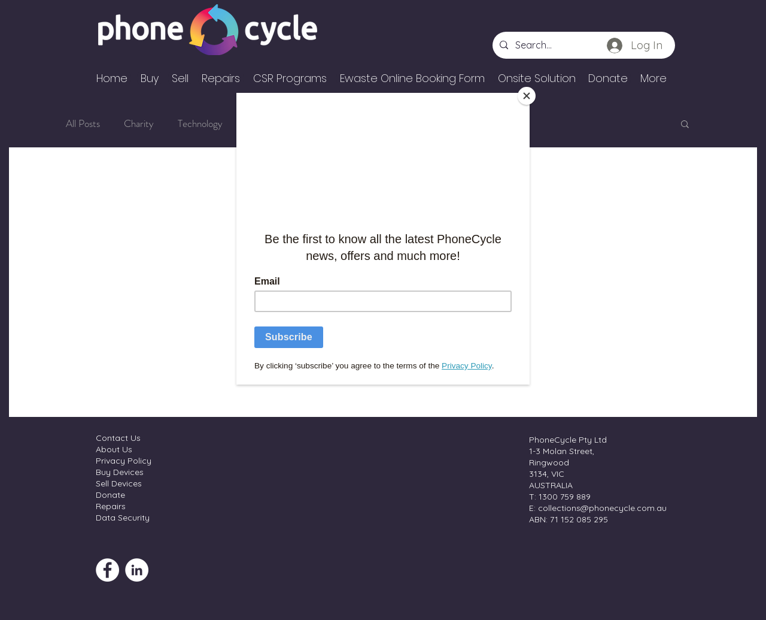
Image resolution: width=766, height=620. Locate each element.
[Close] (527, 96)
